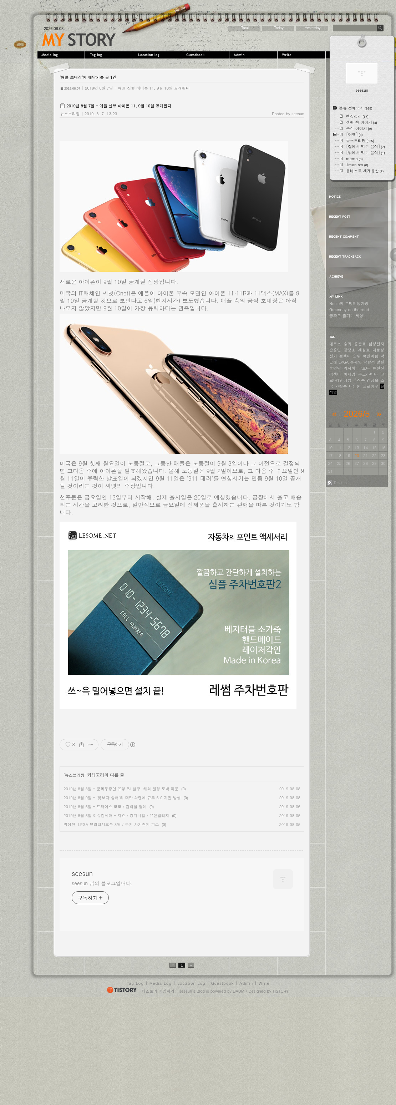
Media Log (160, 1085)
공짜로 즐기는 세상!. (347, 315)
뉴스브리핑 (70, 113)
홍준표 (360, 343)
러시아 (349, 368)
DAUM (238, 1093)
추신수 (359, 380)
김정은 (373, 380)
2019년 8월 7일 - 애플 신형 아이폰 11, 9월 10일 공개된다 (137, 88)
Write (302, 55)
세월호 (364, 350)
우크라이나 (368, 374)
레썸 (347, 380)
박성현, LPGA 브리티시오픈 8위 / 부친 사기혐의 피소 (111, 824)
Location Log (191, 1085)
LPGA (344, 362)
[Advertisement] (119, 885)
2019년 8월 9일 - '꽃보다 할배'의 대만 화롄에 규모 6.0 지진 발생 (122, 797)
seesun (79, 39)
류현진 (378, 368)
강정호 (349, 350)
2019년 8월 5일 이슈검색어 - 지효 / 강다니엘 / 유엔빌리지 (116, 815)
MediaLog (61, 55)
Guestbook (206, 55)
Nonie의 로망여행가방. (349, 303)
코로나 (364, 368)
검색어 (335, 374)
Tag (110, 55)
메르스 (335, 343)
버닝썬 (355, 386)
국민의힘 (371, 356)
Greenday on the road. (350, 309)
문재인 (356, 362)
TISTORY (281, 1093)
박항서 (369, 362)
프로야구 (371, 386)
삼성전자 (376, 343)
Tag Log (135, 1085)
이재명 (349, 374)
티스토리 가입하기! (159, 1093)
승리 (347, 343)
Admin (254, 55)
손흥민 (335, 350)
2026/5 (357, 414)
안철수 (341, 386)
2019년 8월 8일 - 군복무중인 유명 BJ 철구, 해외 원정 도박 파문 (121, 788)
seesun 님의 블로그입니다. (102, 985)
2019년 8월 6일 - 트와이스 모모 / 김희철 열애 (105, 806)
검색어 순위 (350, 356)
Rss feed (341, 482)
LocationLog (158, 55)
